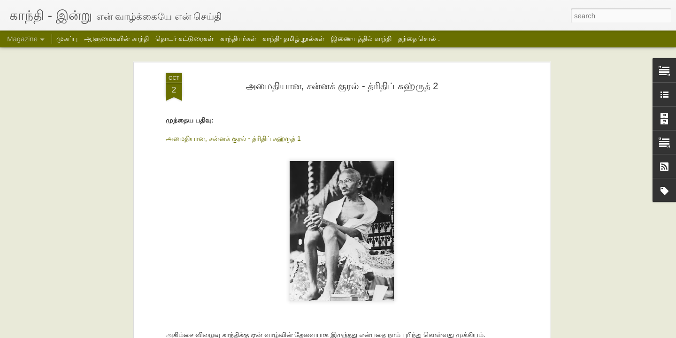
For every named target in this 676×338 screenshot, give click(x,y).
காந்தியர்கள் (238, 38)
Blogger (432, 332)
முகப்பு (66, 38)
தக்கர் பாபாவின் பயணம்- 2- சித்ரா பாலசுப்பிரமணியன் (283, 296)
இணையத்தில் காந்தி (361, 38)
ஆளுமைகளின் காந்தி (116, 38)
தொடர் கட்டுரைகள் (184, 38)
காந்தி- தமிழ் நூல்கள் (293, 38)
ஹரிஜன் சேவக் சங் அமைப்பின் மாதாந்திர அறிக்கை (509, 296)
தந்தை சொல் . (419, 38)
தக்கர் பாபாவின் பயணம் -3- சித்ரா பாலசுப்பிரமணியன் (172, 296)
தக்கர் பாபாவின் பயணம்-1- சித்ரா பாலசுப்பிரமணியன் (394, 296)
